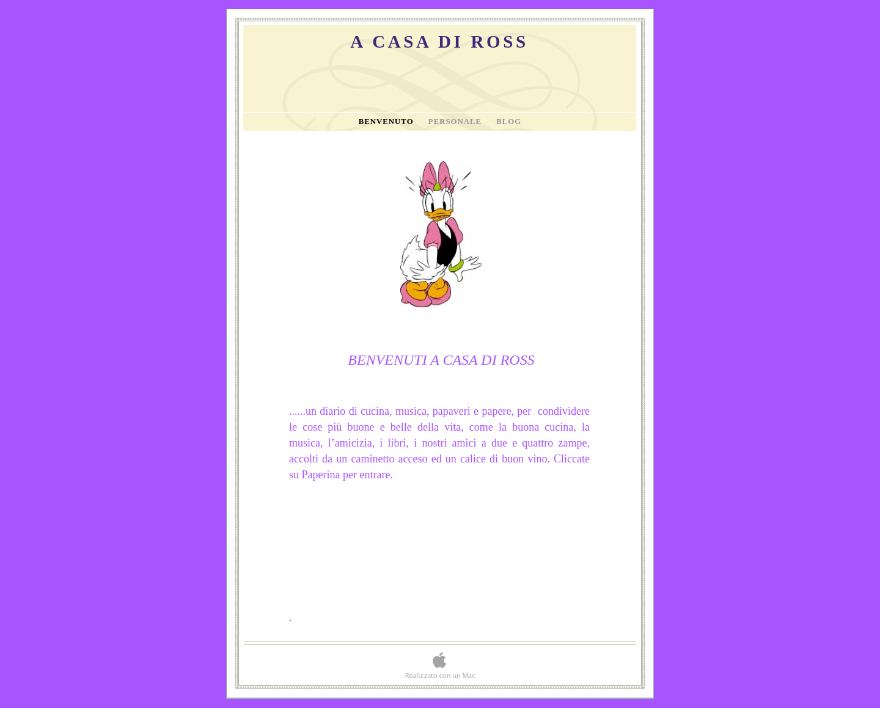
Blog (508, 121)
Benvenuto (387, 121)
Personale (456, 121)
